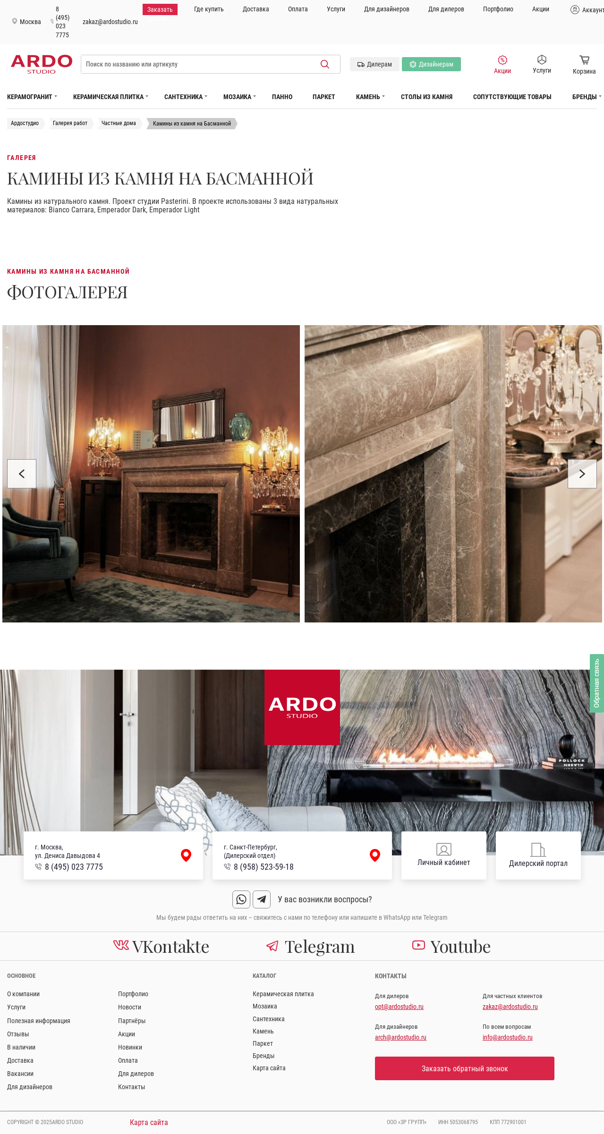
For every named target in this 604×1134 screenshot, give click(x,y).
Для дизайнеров (386, 9)
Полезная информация (38, 1021)
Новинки (130, 1047)
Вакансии (20, 1073)
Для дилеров (446, 9)
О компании (23, 994)
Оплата (298, 9)
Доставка (256, 9)
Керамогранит (29, 97)
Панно (282, 97)
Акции (540, 9)
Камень (368, 97)
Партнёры (132, 1021)
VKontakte (161, 945)
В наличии (21, 1047)
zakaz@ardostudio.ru (110, 21)
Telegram (310, 945)
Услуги (336, 9)
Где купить (209, 9)
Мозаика (237, 97)
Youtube (451, 945)
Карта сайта (269, 1068)
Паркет (324, 97)
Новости (129, 1007)
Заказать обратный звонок (465, 1068)
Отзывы (18, 1034)
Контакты (131, 1087)
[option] (151, 473)
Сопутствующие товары (512, 97)
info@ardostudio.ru (508, 1037)
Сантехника (183, 97)
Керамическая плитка (108, 97)
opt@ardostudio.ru (399, 1006)
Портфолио (498, 9)
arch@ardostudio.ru (400, 1037)
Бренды (584, 97)
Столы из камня (426, 97)
